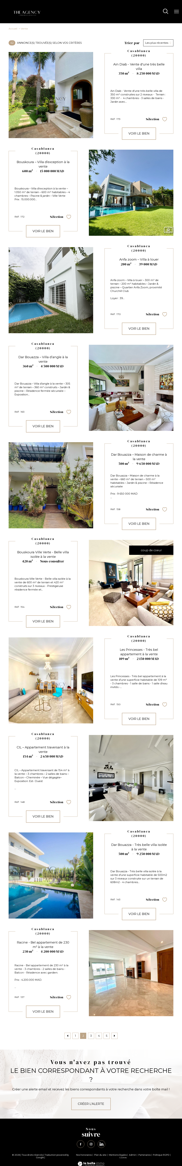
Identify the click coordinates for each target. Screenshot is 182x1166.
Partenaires (144, 1155)
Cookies (123, 1158)
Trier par (132, 43)
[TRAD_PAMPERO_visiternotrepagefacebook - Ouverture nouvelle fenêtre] (80, 1144)
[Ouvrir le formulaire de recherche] (165, 11)
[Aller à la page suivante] (114, 1036)
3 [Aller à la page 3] (91, 1035)
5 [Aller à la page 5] (106, 1035)
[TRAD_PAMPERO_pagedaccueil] (26, 16)
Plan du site (100, 1155)
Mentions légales (118, 1155)
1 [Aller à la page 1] (75, 1035)
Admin (132, 1155)
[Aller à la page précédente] (67, 1036)
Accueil (13, 28)
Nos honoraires (84, 1155)
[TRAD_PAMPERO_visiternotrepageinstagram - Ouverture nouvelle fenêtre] (91, 1144)
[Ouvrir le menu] (176, 11)
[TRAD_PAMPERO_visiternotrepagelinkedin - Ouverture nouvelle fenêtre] (102, 1144)
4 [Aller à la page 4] (99, 1035)
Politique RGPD (161, 1155)
